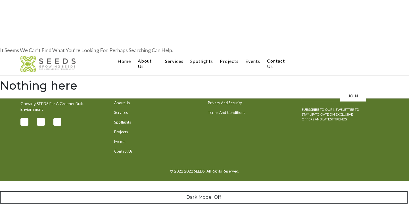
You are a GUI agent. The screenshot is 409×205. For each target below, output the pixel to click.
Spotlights (201, 8)
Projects (229, 8)
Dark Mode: (203, 197)
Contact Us (276, 10)
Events (252, 8)
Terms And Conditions (226, 112)
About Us (145, 10)
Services (174, 8)
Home (124, 8)
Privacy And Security (225, 103)
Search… (9, 64)
